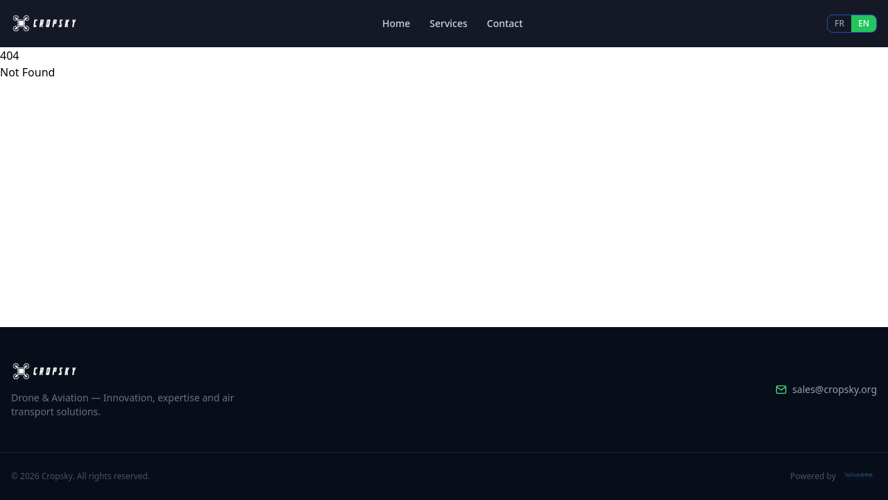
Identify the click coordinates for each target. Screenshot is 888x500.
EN (863, 23)
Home (396, 23)
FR (839, 23)
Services (448, 23)
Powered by (833, 476)
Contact (505, 23)
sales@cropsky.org (826, 389)
